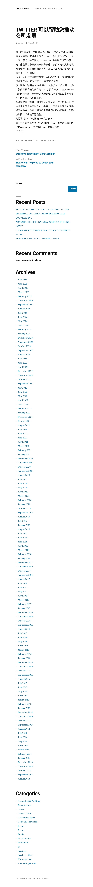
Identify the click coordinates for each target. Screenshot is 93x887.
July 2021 (22, 429)
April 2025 (23, 287)
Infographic (23, 842)
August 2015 (24, 678)
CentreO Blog (23, 8)
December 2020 (25, 458)
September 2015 (25, 674)
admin (20, 43)
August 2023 (24, 354)
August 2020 (24, 475)
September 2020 (25, 470)
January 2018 (24, 558)
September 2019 (25, 512)
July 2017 (22, 583)
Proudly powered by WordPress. (37, 879)
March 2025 (23, 292)
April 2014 (23, 745)
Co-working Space (26, 817)
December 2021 (25, 416)
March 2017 (23, 599)
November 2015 (25, 666)
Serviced (22, 850)
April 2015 (23, 695)
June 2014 (22, 737)
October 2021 (24, 421)
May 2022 (22, 396)
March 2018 (23, 550)
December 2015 (25, 662)
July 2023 (22, 358)
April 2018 (23, 545)
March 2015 (23, 699)
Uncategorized (24, 859)
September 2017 (25, 574)
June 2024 (22, 317)
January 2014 (24, 758)
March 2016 (23, 649)
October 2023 (24, 346)
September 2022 (25, 383)
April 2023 (23, 367)
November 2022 (25, 375)
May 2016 (22, 641)
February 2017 (24, 604)
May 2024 (22, 321)
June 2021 (22, 433)
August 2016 (24, 629)
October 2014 (24, 720)
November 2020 (25, 462)
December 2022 (25, 371)
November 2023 (25, 342)
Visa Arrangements (27, 863)
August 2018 (24, 529)
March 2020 (23, 495)
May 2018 (22, 541)
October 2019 (24, 508)
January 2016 (24, 658)
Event (20, 825)
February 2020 (24, 500)
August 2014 (24, 728)
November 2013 (25, 766)
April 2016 (23, 645)
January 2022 (24, 412)
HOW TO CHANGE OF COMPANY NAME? (37, 238)
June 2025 (22, 283)
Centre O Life (24, 813)
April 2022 (23, 400)
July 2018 (22, 533)
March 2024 (23, 325)
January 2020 (24, 504)
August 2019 (24, 516)
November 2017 (25, 566)
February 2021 (24, 450)
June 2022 (22, 391)
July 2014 (22, 733)
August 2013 (24, 778)
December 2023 (25, 337)
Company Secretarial (27, 821)
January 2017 (24, 608)
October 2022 (24, 379)
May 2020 (22, 487)
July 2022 (22, 387)
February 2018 (24, 554)
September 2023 (25, 350)
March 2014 (23, 749)
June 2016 (22, 637)
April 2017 (23, 595)
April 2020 (23, 491)
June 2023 (22, 362)
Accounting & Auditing (29, 800)
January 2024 (24, 333)
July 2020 (22, 479)
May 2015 (22, 691)
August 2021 (24, 425)
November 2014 (25, 716)
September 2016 (25, 624)
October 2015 (24, 670)
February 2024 (24, 329)
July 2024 (22, 312)
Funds (21, 834)
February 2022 (24, 408)
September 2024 (25, 304)
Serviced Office (25, 855)
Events (21, 830)
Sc (55, 140)
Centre (21, 809)
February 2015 (24, 703)
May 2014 (22, 741)
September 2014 (25, 724)
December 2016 (25, 612)
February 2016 (24, 654)
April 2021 (23, 441)
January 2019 (24, 525)
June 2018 (22, 537)
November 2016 (25, 616)
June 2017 (22, 587)
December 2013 (25, 762)
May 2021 (22, 437)
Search (19, 183)
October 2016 (24, 620)
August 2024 (24, 308)
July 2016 (22, 633)
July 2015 (22, 683)
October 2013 (24, 770)
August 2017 (24, 579)
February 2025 (24, 296)
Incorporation (49, 140)
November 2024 (25, 300)
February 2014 (24, 753)
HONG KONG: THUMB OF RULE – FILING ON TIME (42, 209)
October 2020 (24, 466)
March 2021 (23, 446)
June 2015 (22, 687)
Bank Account (24, 805)
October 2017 (24, 570)
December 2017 (25, 562)
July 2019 (22, 520)
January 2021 (24, 454)
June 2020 (22, 483)
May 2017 (22, 591)
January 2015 (24, 708)
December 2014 (25, 712)
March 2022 (23, 404)
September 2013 (25, 774)
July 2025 (22, 279)
